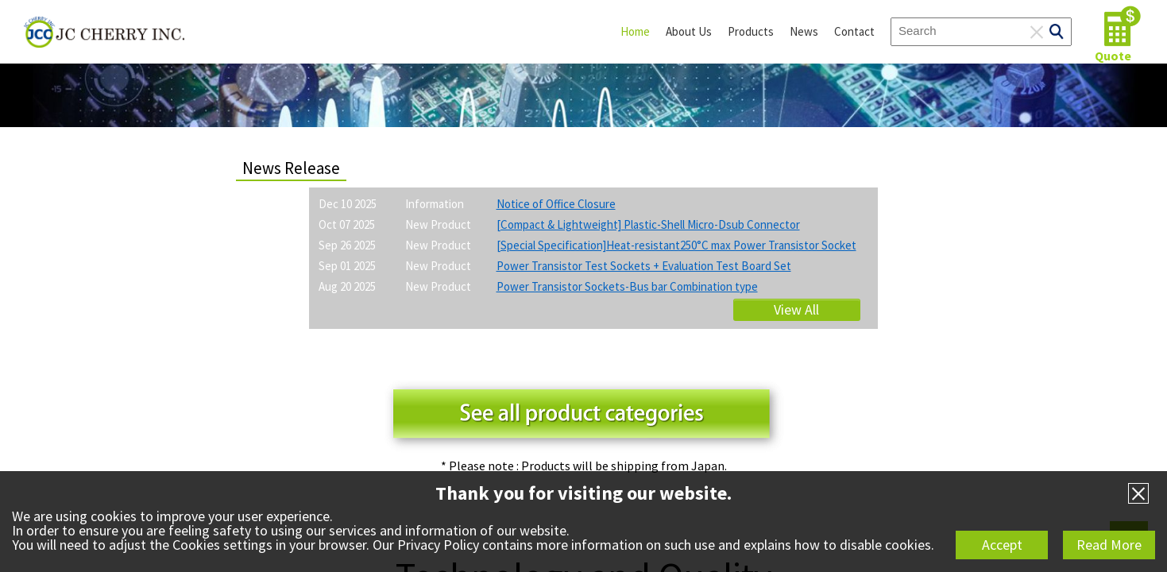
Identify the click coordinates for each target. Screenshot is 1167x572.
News (804, 31)
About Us (689, 31)
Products (751, 31)
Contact (854, 31)
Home (635, 31)
